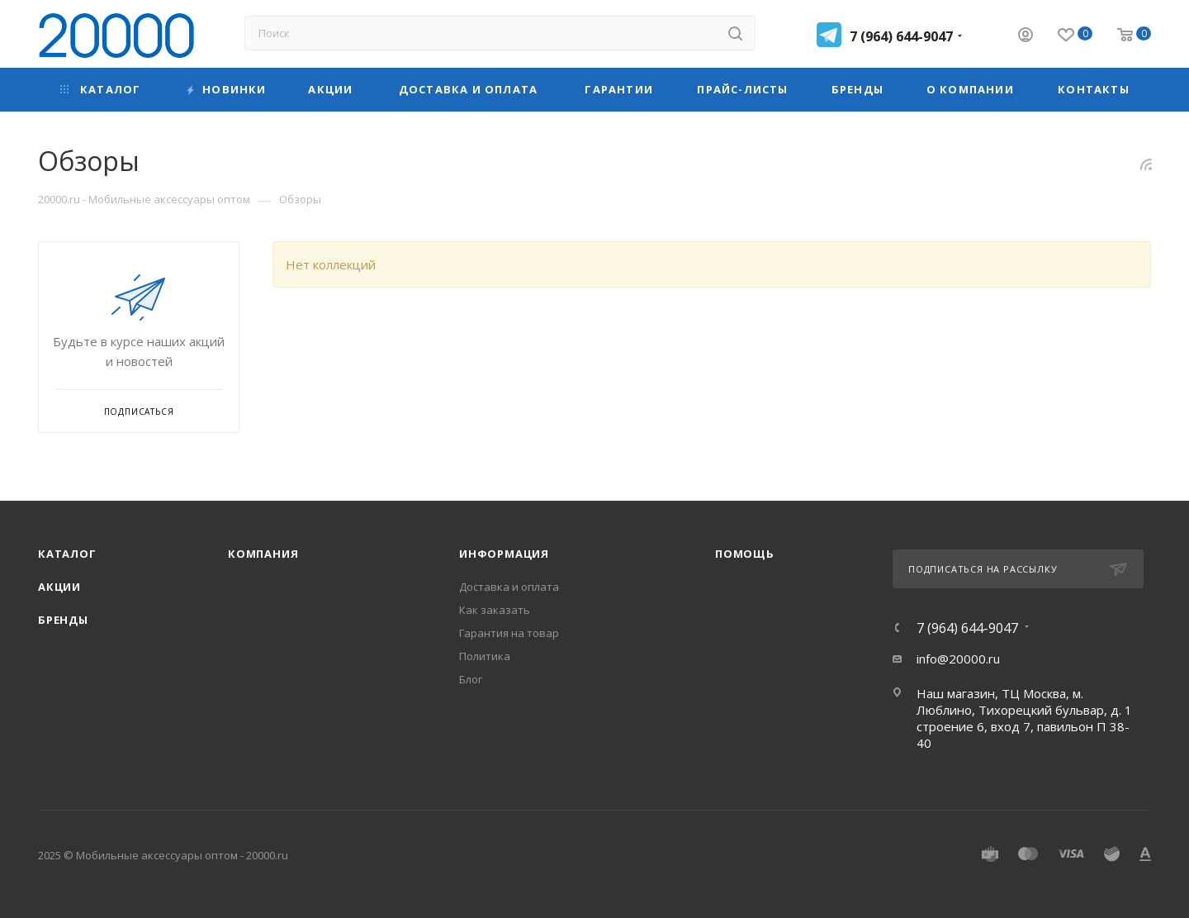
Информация (504, 553)
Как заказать (494, 609)
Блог (470, 679)
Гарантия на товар (509, 632)
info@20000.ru (958, 658)
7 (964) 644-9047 (901, 36)
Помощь (745, 553)
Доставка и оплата (509, 586)
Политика (484, 656)
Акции (59, 586)
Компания (263, 553)
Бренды (63, 619)
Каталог (67, 553)
